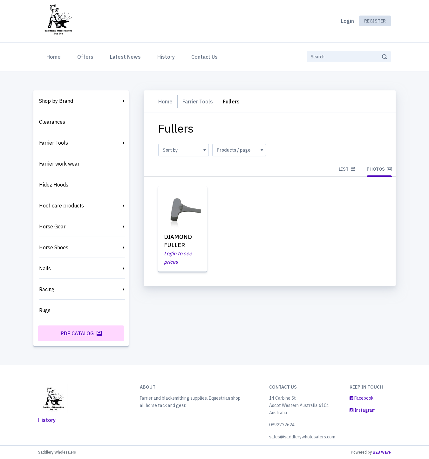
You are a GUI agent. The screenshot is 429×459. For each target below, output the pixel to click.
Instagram (363, 410)
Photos (379, 169)
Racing (46, 289)
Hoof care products (61, 205)
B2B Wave (382, 452)
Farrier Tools (53, 143)
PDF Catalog (81, 333)
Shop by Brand (56, 101)
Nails (45, 268)
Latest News (125, 57)
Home (54, 56)
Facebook (361, 398)
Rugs (45, 310)
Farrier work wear (59, 164)
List (347, 169)
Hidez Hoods (53, 184)
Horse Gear (52, 226)
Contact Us (204, 57)
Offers (85, 57)
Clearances (52, 122)
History (166, 57)
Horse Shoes (53, 247)
